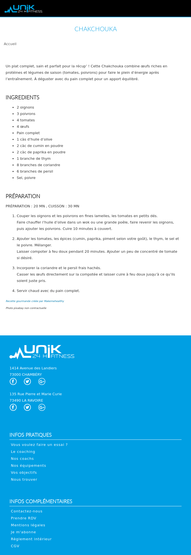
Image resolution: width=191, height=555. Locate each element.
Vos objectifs (24, 472)
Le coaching (23, 452)
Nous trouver (24, 479)
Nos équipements (28, 465)
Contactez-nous (27, 511)
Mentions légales (28, 525)
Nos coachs (22, 458)
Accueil (10, 44)
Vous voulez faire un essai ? (39, 445)
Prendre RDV (23, 518)
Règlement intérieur (31, 539)
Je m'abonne (23, 532)
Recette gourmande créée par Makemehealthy (35, 301)
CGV (15, 546)
